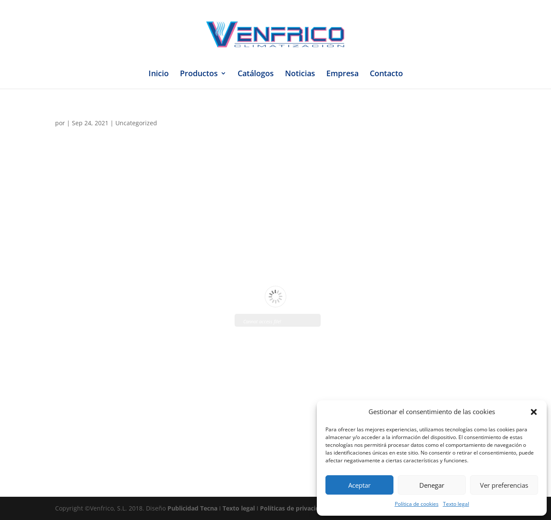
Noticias (300, 74)
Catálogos (256, 74)
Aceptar (359, 485)
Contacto (386, 74)
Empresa (342, 74)
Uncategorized (136, 123)
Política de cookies (417, 504)
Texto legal (456, 504)
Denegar (431, 485)
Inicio (159, 74)
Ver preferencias (504, 485)
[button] (533, 412)
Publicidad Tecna (192, 508)
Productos (199, 74)
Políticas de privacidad (293, 508)
